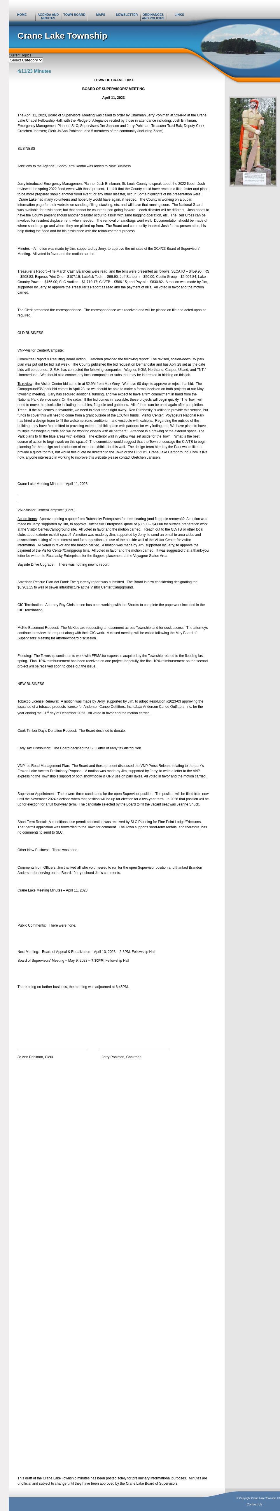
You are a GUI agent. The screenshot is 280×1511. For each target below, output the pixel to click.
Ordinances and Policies (153, 16)
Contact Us (254, 1504)
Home (22, 14)
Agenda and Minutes (48, 16)
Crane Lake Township (62, 35)
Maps (100, 14)
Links (179, 14)
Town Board (74, 14)
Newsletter (127, 14)
